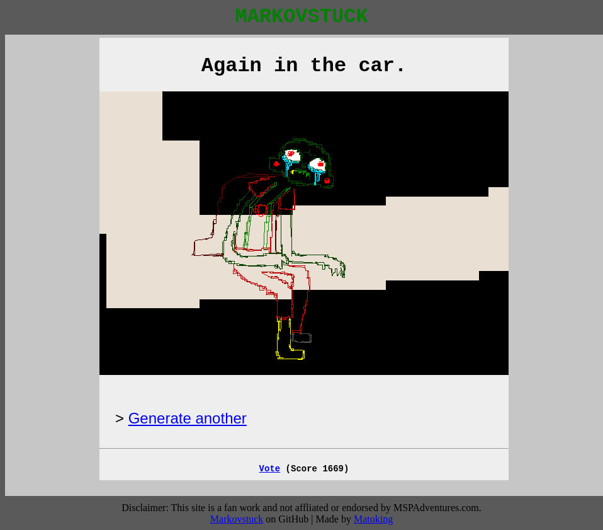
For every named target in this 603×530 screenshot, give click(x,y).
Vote (270, 469)
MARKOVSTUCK (301, 16)
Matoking (373, 519)
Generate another (187, 418)
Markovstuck (236, 519)
